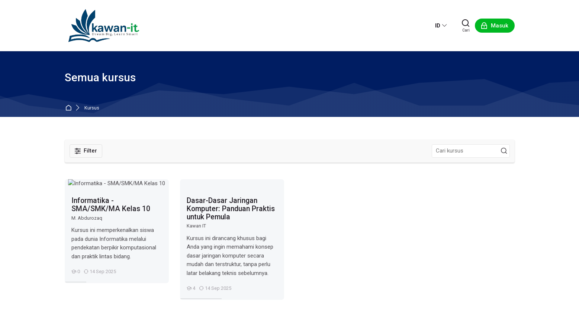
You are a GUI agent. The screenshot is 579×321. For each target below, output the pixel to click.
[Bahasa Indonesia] (441, 25)
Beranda (70, 108)
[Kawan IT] (104, 25)
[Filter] (86, 151)
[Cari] (466, 25)
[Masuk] (495, 26)
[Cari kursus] (503, 151)
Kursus (91, 108)
